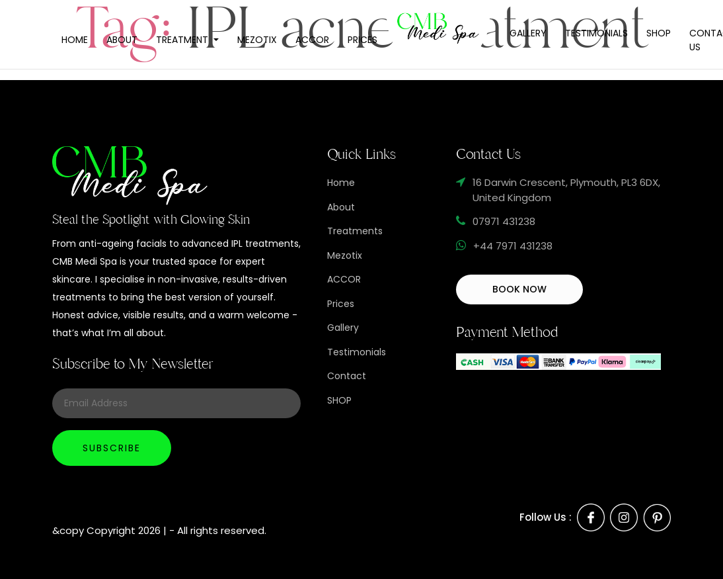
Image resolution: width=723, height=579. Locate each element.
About (121, 39)
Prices (362, 39)
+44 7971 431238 (512, 246)
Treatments (355, 231)
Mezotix (257, 39)
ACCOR (344, 279)
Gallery (528, 33)
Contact (346, 375)
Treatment (183, 39)
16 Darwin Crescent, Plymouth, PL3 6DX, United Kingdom (566, 189)
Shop (658, 33)
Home (74, 39)
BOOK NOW (519, 289)
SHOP (339, 400)
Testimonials (596, 33)
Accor (312, 39)
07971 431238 (504, 221)
